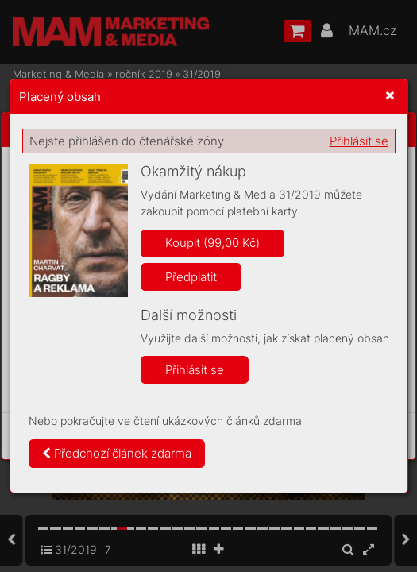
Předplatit (191, 276)
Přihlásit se (359, 141)
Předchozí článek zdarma (116, 453)
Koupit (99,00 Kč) (212, 242)
